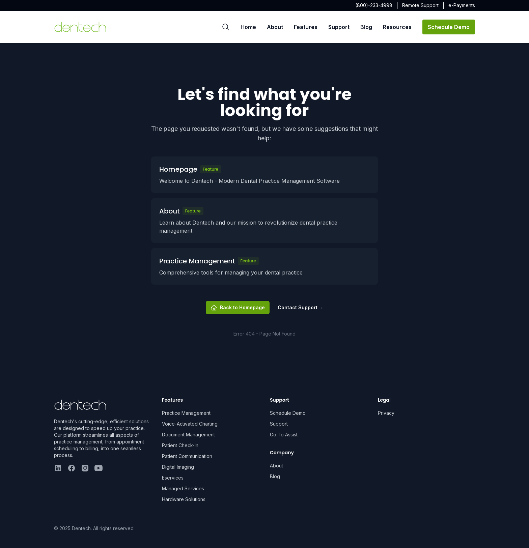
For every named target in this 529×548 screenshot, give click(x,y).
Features (305, 27)
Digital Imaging (178, 467)
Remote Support (420, 5)
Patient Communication (187, 456)
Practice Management (186, 413)
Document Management (188, 434)
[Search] (226, 27)
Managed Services (183, 488)
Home (248, 27)
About (275, 27)
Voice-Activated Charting (190, 424)
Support (339, 27)
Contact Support (301, 307)
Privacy (386, 413)
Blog (366, 27)
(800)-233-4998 (373, 5)
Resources (397, 27)
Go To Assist (284, 434)
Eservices (173, 478)
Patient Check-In (180, 445)
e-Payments (461, 5)
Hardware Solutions (183, 499)
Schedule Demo (449, 27)
